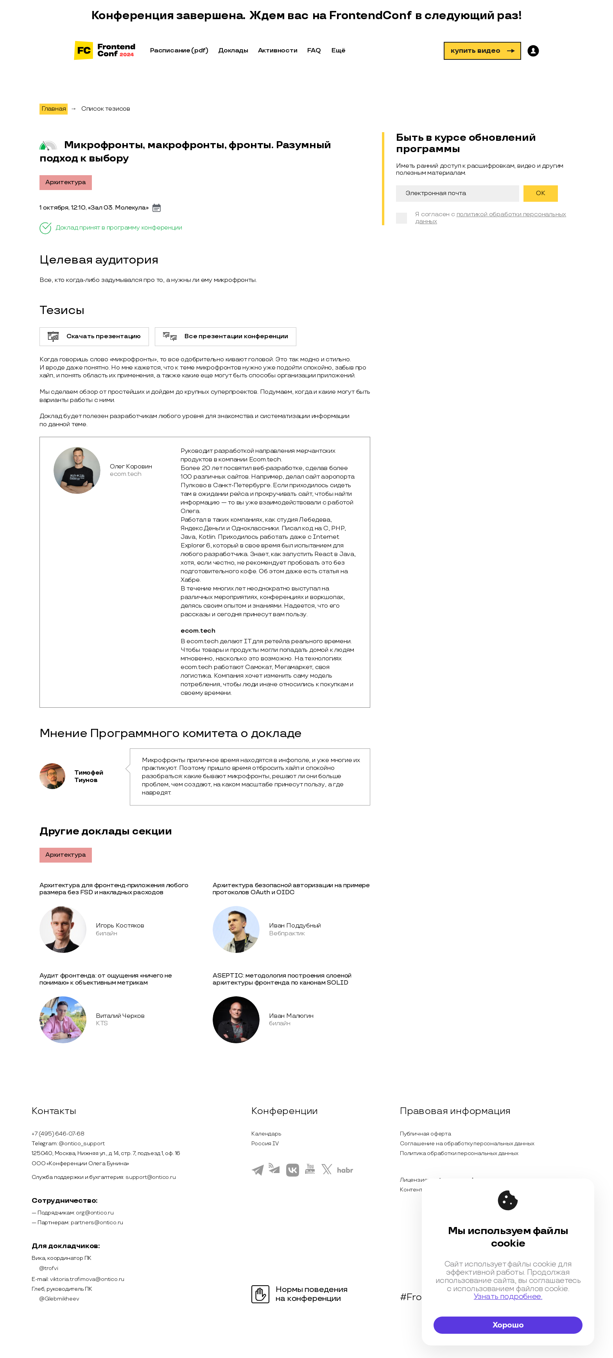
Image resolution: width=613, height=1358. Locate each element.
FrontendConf (370, 16)
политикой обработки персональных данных (490, 218)
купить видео (483, 51)
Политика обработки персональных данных (459, 1153)
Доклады (233, 50)
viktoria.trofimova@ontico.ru (87, 1279)
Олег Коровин (131, 466)
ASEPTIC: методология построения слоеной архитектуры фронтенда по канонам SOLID (282, 979)
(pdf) (199, 50)
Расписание (170, 50)
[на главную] (104, 51)
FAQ (314, 50)
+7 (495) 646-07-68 (58, 1134)
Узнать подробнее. (508, 1296)
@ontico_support (81, 1143)
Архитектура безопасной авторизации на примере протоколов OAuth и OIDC (291, 889)
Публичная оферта (425, 1134)
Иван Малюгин (291, 1016)
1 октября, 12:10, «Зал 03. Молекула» (94, 208)
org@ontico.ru (94, 1213)
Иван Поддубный (295, 925)
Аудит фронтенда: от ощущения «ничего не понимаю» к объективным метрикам (105, 979)
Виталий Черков (120, 1016)
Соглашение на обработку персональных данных (467, 1143)
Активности (278, 50)
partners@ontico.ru (97, 1222)
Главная (53, 109)
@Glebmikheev (55, 1299)
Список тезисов (105, 109)
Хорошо (508, 1325)
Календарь (266, 1134)
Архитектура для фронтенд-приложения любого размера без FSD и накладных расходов (113, 889)
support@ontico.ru (150, 1177)
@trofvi (45, 1268)
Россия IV (264, 1143)
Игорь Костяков (120, 925)
